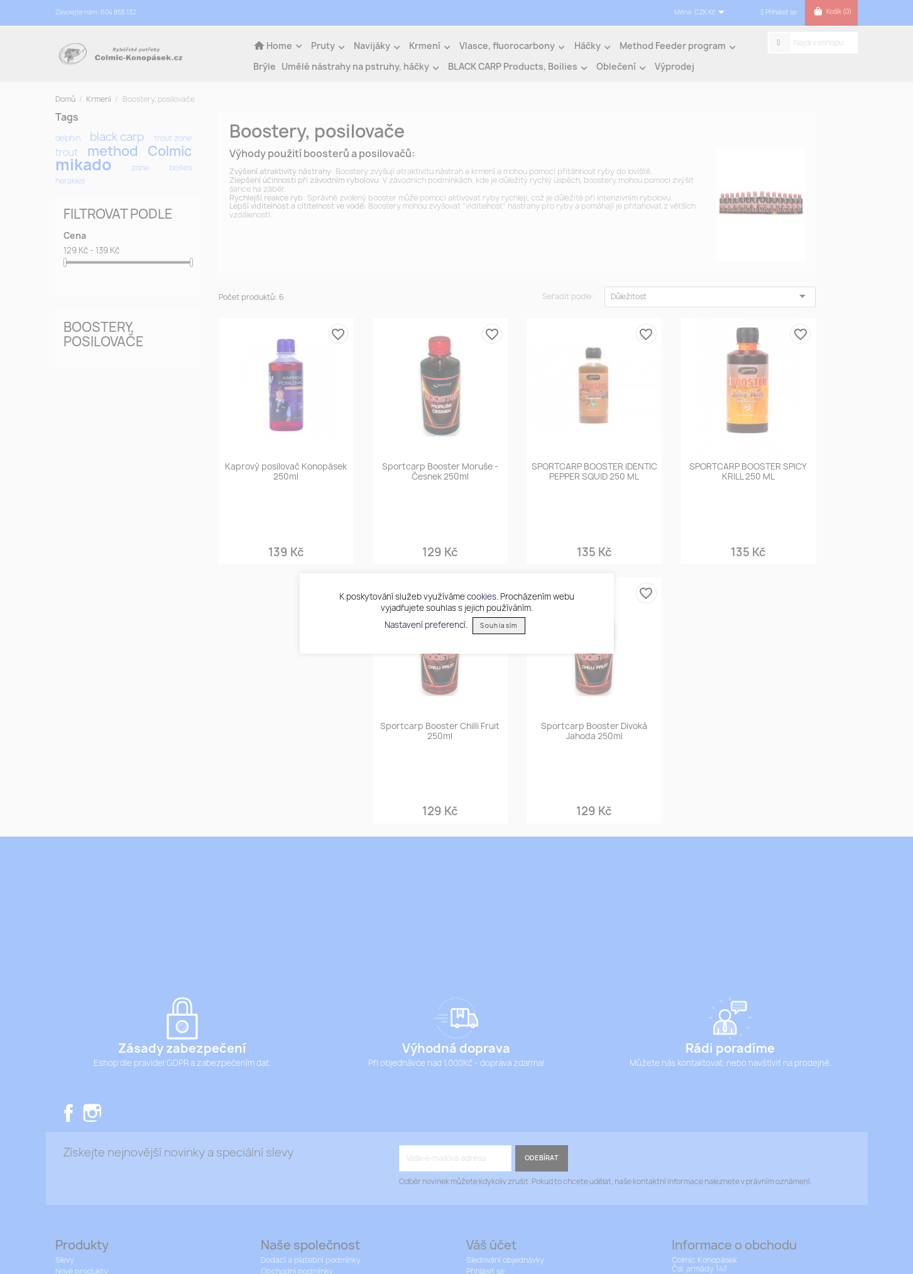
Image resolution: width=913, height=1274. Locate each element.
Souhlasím (498, 626)
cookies (481, 596)
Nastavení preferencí (425, 624)
